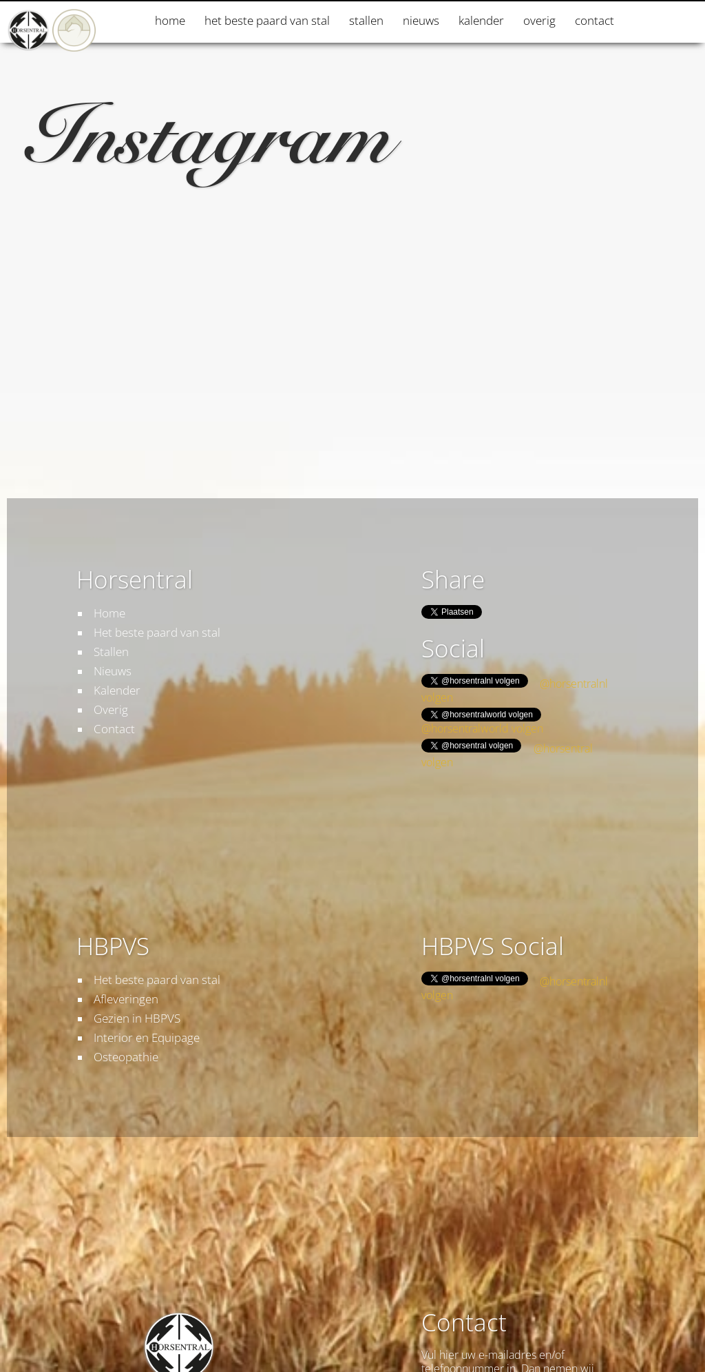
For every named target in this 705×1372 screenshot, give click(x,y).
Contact (594, 20)
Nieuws (421, 20)
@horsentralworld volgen (482, 728)
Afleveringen (126, 999)
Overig (539, 20)
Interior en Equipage (147, 1037)
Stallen (366, 20)
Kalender (481, 20)
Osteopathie (126, 1057)
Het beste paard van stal (267, 20)
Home (170, 20)
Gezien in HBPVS (137, 1018)
